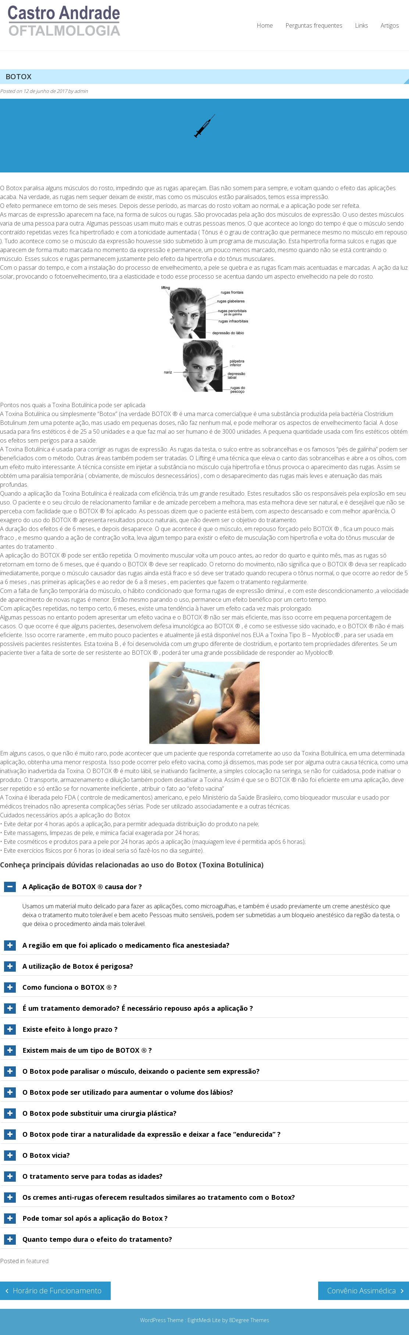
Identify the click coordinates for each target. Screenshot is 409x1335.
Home (265, 25)
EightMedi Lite (205, 1320)
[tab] (204, 887)
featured (37, 1261)
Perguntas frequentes (313, 25)
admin (81, 91)
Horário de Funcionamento (57, 1291)
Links (361, 25)
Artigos (390, 25)
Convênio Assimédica (361, 1291)
